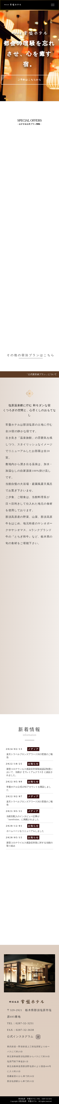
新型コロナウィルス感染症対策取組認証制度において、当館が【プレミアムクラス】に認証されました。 (29, 772)
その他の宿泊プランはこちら (31, 355)
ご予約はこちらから (29, 80)
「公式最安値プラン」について (41, 374)
